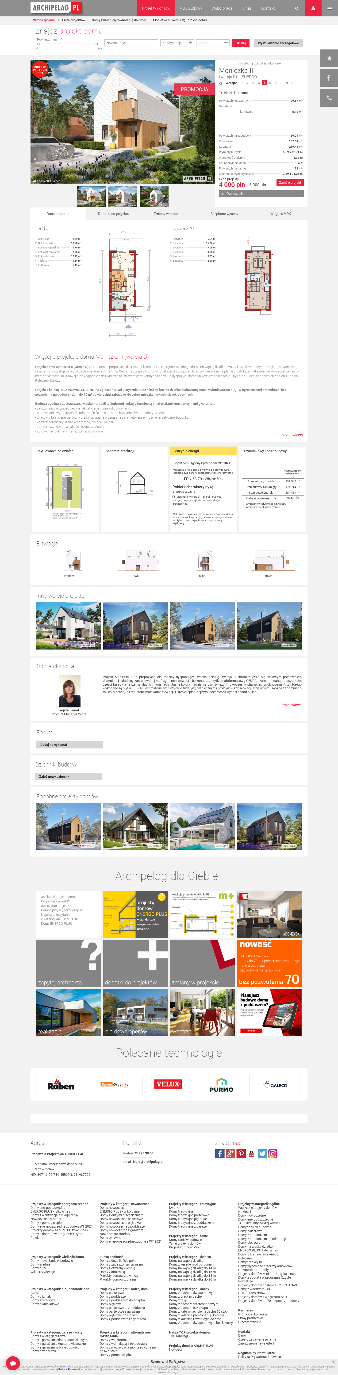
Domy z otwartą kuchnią (117, 1268)
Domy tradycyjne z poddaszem (191, 1223)
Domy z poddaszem (114, 1296)
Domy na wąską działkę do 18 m (192, 1275)
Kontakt (268, 8)
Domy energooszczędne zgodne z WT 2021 (62, 1226)
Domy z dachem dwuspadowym (192, 1293)
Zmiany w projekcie (169, 214)
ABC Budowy (191, 8)
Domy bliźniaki (41, 1296)
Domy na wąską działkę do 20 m (192, 1279)
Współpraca (221, 8)
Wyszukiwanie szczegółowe (278, 43)
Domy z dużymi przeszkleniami (122, 1215)
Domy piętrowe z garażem (119, 1315)
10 (294, 83)
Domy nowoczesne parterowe (121, 1219)
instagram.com (272, 1153)
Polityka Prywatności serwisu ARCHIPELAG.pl (259, 1354)
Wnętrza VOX (281, 214)
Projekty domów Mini (184, 1247)
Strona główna (44, 20)
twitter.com (262, 1153)
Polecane (245, 1256)
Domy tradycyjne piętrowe (188, 1219)
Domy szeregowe (43, 1300)
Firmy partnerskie (251, 1315)
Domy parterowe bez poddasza (122, 1308)
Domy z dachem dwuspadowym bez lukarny (201, 1323)
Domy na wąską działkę (186, 1260)
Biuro (242, 1332)
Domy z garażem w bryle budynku (55, 1347)
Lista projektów (73, 20)
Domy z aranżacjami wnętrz (258, 1253)
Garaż (202, 43)
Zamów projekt (290, 182)
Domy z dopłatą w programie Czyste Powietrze (57, 1236)
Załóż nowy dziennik (54, 776)
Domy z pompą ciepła (46, 1223)
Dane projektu (57, 214)
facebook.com (220, 1153)
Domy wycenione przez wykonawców (265, 1264)
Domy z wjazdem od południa (190, 1264)
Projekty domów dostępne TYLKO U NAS (267, 1283)
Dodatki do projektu (113, 214)
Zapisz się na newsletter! (256, 1339)
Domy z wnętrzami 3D (254, 1286)
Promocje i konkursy (253, 1311)
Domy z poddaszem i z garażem (123, 1319)
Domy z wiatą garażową (48, 1336)
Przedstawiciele (249, 1318)
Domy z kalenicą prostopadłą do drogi (196, 1315)
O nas (247, 8)
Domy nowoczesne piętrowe (120, 1223)
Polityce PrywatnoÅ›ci (70, 1369)
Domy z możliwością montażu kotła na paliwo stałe (128, 1349)
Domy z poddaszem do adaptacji (123, 1300)
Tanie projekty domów (185, 1243)
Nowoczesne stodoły (46, 1219)
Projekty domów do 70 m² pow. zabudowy (268, 1298)
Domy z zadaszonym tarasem (121, 1264)
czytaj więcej (292, 437)
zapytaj (260, 63)
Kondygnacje (171, 43)
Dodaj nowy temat (53, 745)
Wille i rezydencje (43, 1272)
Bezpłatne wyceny (224, 214)
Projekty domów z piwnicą (119, 1275)
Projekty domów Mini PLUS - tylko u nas (59, 1230)
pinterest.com (241, 1153)
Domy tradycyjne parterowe (189, 1215)
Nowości (175, 1349)
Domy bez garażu (43, 1351)
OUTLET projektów (251, 1290)
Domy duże (39, 1268)
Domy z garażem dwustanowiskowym (58, 1343)
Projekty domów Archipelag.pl (56, 7)
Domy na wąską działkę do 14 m (192, 1268)
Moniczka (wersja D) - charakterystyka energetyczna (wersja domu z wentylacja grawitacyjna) (197, 500)
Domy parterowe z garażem (120, 1311)
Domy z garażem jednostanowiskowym (59, 1340)
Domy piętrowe (111, 1304)
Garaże (36, 1293)
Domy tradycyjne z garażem (189, 1226)
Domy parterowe (112, 1293)
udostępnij (245, 63)
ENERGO (249, 77)
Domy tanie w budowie (185, 1240)
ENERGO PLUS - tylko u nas (50, 1211)
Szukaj (241, 43)
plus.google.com (230, 1153)
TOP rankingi (178, 1336)
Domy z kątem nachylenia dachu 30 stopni (199, 1311)
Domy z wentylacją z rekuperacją (54, 1215)
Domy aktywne (110, 1238)
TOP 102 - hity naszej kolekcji (259, 1223)
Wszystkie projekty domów (257, 1208)
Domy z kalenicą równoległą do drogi (119, 20)
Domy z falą (177, 1300)
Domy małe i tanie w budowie (52, 1260)
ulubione (274, 63)
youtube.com (251, 1153)
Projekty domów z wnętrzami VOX (263, 1294)
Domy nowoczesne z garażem (121, 1230)
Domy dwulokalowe (45, 1304)
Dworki (174, 1208)
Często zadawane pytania (257, 1335)
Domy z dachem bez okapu (188, 1308)
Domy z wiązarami (113, 1340)
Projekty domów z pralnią (118, 1279)
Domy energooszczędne (48, 1208)
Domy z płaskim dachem (186, 1296)
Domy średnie (40, 1264)
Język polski (329, 9)
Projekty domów (156, 8)
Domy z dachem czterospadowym (193, 1304)
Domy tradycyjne (181, 1211)
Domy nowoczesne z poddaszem (123, 1226)
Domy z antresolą (112, 1272)
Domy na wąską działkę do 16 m (192, 1272)
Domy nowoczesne (113, 1208)
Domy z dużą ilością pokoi (118, 1260)
